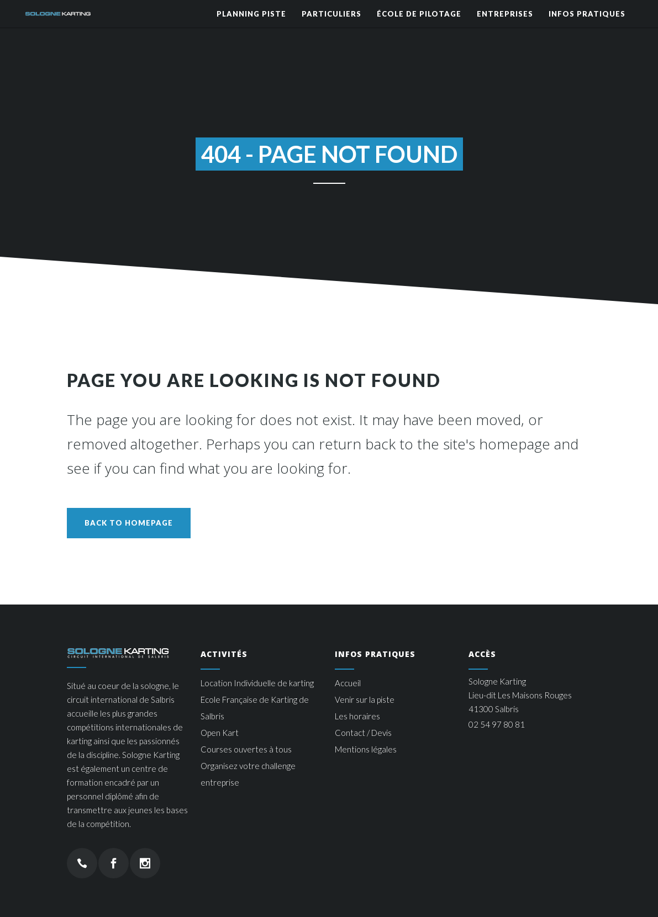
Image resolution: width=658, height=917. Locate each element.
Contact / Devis (363, 733)
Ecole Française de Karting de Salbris (255, 708)
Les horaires (357, 716)
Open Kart (220, 733)
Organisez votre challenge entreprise (248, 774)
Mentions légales (366, 749)
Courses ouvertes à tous (246, 749)
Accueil (348, 683)
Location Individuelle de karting (257, 683)
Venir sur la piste (364, 699)
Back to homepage (129, 522)
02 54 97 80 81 (497, 724)
